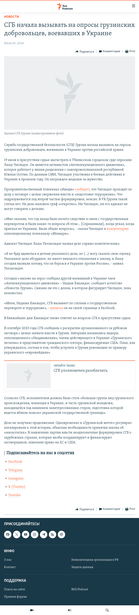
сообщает (82, 189)
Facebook (15, 462)
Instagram (15, 478)
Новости (11, 17)
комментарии (118, 229)
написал (56, 308)
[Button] (84, 51)
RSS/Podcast (79, 589)
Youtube (14, 495)
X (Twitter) (16, 487)
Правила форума (15, 597)
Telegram (15, 470)
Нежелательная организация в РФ (94, 559)
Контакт (10, 567)
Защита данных (82, 567)
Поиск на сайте (14, 589)
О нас (8, 559)
